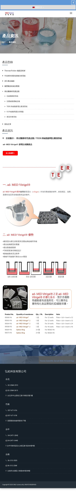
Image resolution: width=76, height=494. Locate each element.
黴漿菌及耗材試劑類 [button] (11, 86)
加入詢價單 (10, 153)
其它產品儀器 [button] (9, 81)
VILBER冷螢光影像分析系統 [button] (15, 76)
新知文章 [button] (7, 124)
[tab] (38, 70)
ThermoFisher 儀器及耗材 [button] (14, 70)
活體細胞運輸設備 (13, 101)
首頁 (4, 42)
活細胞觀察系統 (12, 96)
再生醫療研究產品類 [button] (11, 91)
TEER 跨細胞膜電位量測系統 (17, 106)
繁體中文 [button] (38, 7)
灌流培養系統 (12, 117)
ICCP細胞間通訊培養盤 (15, 112)
